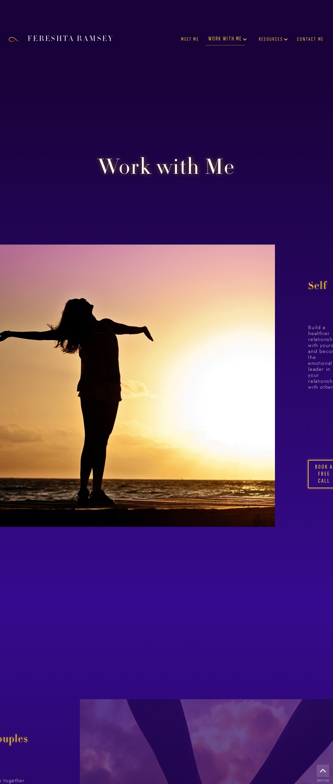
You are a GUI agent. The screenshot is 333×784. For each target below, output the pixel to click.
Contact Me (310, 39)
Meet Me (190, 39)
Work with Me (225, 38)
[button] (227, 39)
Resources (271, 39)
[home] (69, 39)
